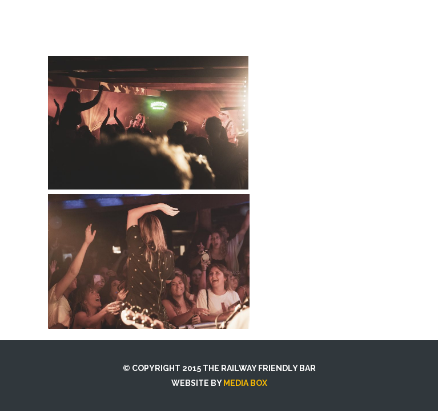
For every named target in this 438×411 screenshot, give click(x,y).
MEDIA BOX (245, 383)
